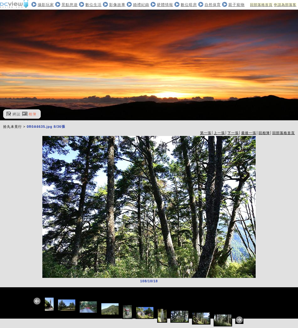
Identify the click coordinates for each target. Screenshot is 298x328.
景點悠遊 (69, 5)
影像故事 (117, 5)
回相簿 (264, 133)
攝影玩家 (46, 5)
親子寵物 (236, 5)
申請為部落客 (285, 5)
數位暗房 (189, 5)
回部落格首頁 (261, 5)
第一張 (205, 133)
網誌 (17, 114)
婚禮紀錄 (141, 5)
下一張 (233, 133)
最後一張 (248, 133)
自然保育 (213, 5)
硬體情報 (165, 5)
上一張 (219, 133)
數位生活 (93, 5)
